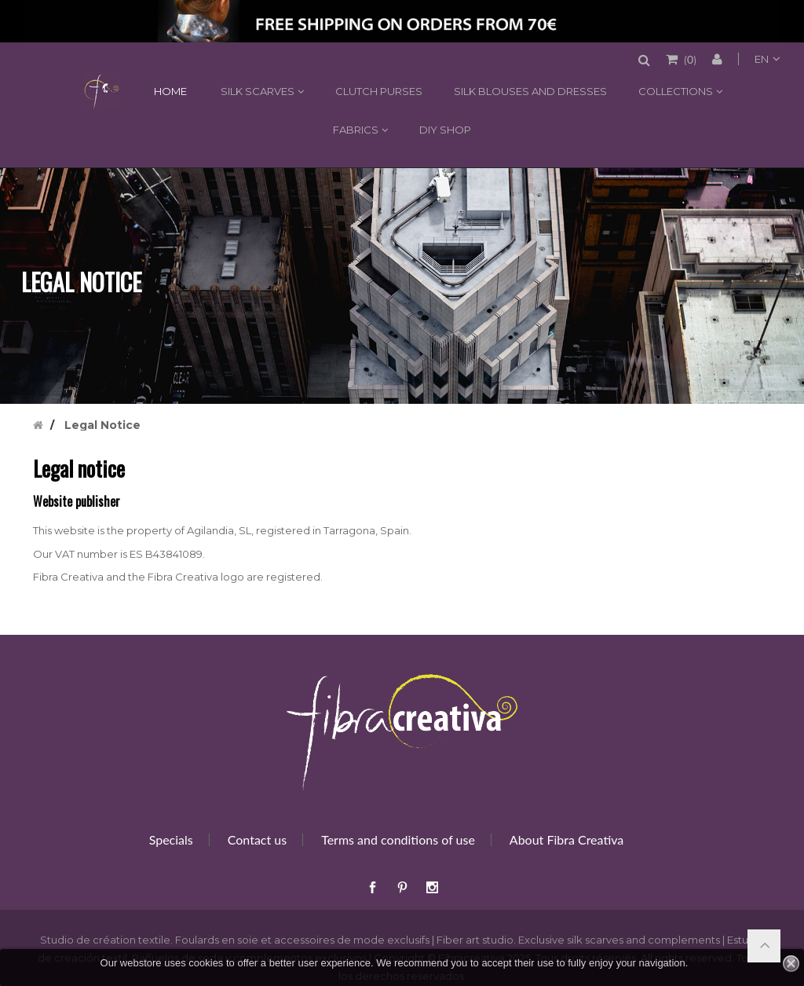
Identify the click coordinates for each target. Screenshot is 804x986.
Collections (675, 91)
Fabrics (355, 129)
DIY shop (445, 129)
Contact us (257, 839)
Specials (171, 839)
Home (101, 91)
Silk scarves (257, 91)
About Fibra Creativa (566, 839)
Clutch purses (378, 91)
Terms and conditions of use (398, 839)
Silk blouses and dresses (530, 91)
